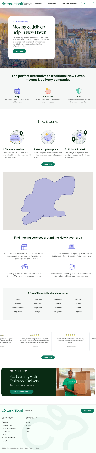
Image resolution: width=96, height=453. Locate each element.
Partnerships (52, 4)
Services (38, 4)
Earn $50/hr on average (21, 392)
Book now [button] (87, 4)
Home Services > (8, 441)
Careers (28, 425)
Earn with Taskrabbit (69, 4)
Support (28, 428)
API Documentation (8, 438)
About (28, 422)
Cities (4, 434)
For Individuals (7, 425)
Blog (27, 431)
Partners (5, 422)
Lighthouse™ (6, 431)
